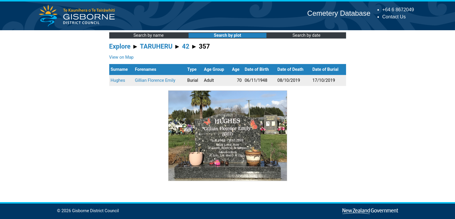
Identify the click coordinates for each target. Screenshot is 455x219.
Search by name (149, 35)
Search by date (306, 35)
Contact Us (394, 16)
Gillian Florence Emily (155, 80)
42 (185, 46)
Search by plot (227, 35)
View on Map (121, 57)
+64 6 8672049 (398, 9)
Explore (120, 46)
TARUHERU (156, 46)
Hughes (118, 80)
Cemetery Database (338, 13)
